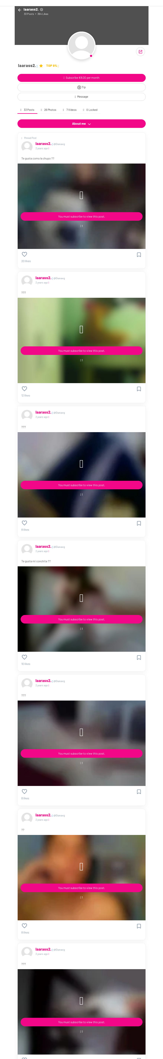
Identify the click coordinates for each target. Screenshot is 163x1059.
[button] (140, 51)
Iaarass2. (43, 143)
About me (81, 123)
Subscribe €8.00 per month (82, 77)
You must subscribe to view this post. (81, 216)
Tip (81, 87)
